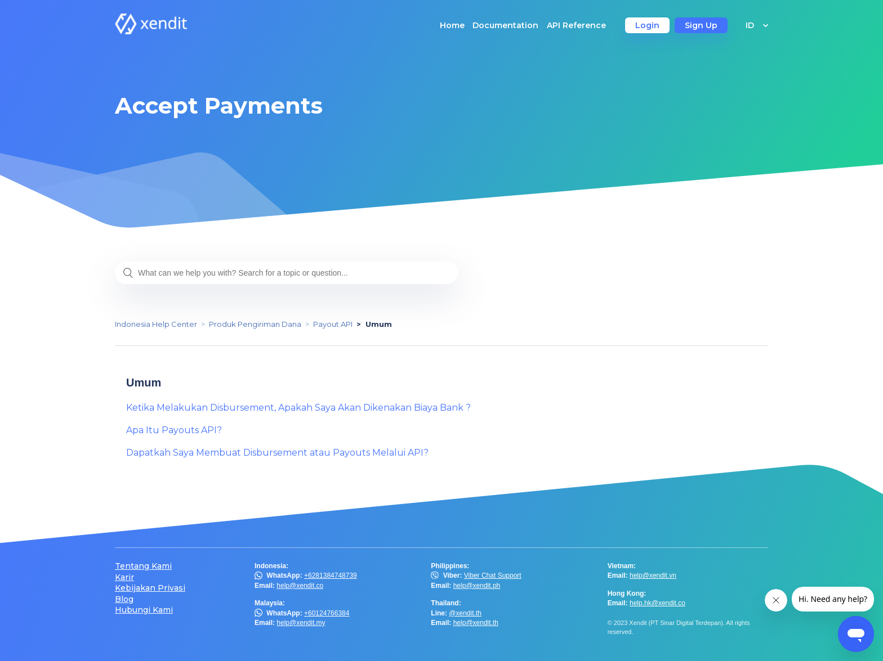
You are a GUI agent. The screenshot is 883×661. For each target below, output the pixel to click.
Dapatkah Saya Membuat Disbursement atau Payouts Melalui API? (277, 452)
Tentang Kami (143, 566)
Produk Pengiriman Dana (255, 324)
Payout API (333, 324)
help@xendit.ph (477, 586)
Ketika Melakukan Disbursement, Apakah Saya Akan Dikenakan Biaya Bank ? (298, 407)
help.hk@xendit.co (657, 603)
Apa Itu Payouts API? (174, 430)
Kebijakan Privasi (150, 588)
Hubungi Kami (144, 610)
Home (452, 25)
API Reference (576, 25)
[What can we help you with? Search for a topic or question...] (286, 273)
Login (647, 25)
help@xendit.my (301, 623)
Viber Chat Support (492, 575)
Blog (124, 599)
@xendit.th (465, 613)
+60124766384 (326, 613)
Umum (378, 324)
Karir (124, 577)
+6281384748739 (330, 575)
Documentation (505, 25)
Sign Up (701, 25)
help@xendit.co (300, 586)
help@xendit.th (475, 623)
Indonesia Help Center (156, 324)
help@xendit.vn (653, 575)
